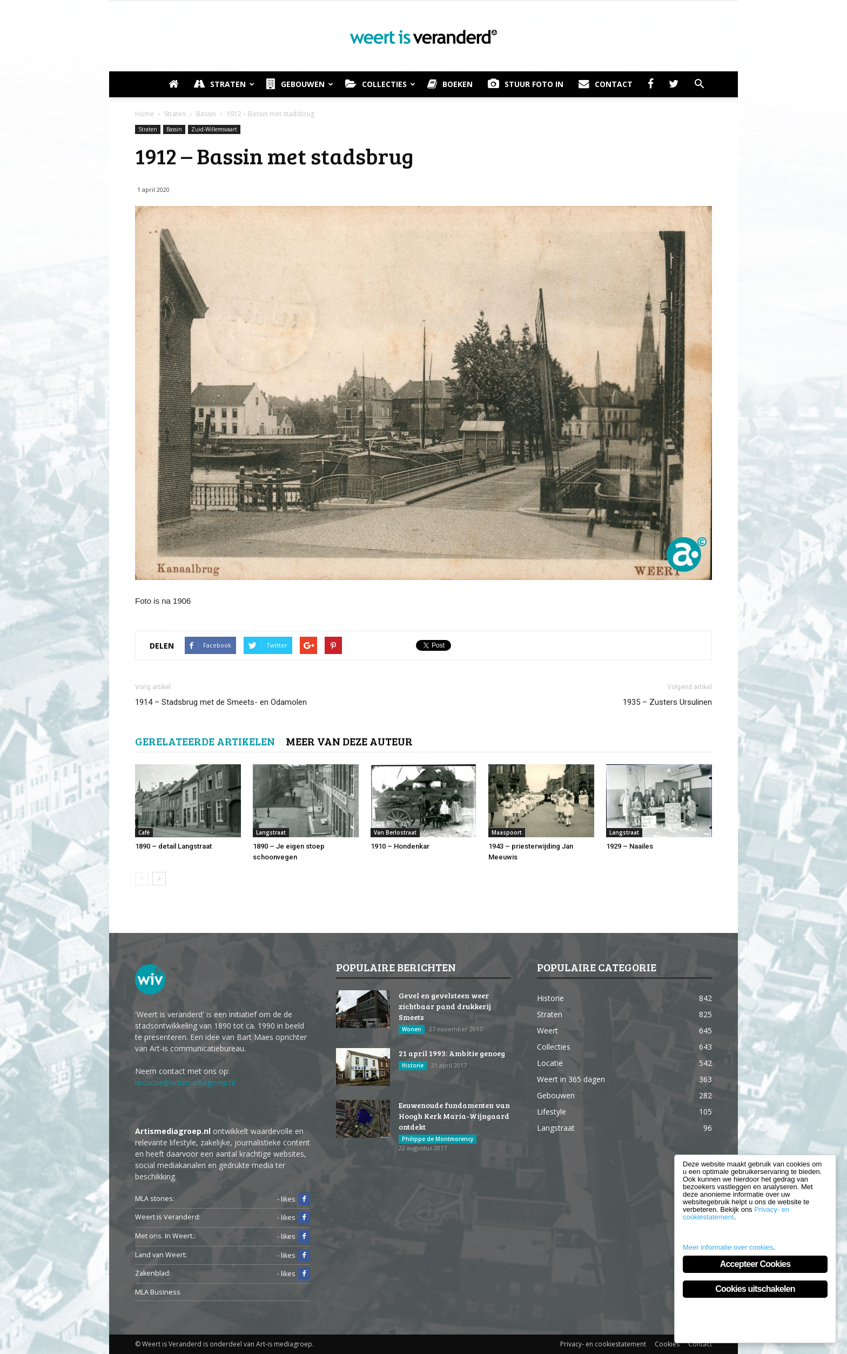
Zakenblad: (153, 1273)
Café (144, 832)
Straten (223, 84)
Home (144, 113)
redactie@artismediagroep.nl (185, 1082)
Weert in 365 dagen (571, 1079)
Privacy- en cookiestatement (603, 1344)
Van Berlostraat (395, 832)
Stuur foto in (525, 84)
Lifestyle (551, 1111)
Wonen (411, 1029)
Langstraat (271, 832)
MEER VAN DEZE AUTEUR (349, 741)
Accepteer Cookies (755, 1264)
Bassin (174, 129)
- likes (293, 1199)
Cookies (667, 1344)
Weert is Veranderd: (167, 1217)
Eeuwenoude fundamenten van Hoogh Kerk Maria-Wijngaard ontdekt (454, 1116)
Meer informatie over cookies (728, 1247)
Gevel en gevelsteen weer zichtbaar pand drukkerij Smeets (445, 1006)
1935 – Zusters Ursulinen (667, 702)
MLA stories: (154, 1198)
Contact (606, 84)
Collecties (380, 84)
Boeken (450, 84)
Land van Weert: (161, 1254)
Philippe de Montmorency (437, 1139)
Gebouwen (299, 84)
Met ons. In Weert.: (165, 1235)
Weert (547, 1030)
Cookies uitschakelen (755, 1288)
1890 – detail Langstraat (173, 846)
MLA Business (157, 1292)
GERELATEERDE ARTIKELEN (205, 741)
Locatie (550, 1063)
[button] (699, 84)
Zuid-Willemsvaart (214, 129)
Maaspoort (507, 832)
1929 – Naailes (629, 846)
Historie (413, 1065)
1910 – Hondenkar (400, 846)
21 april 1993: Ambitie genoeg (452, 1053)
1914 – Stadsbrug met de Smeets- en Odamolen (221, 702)
